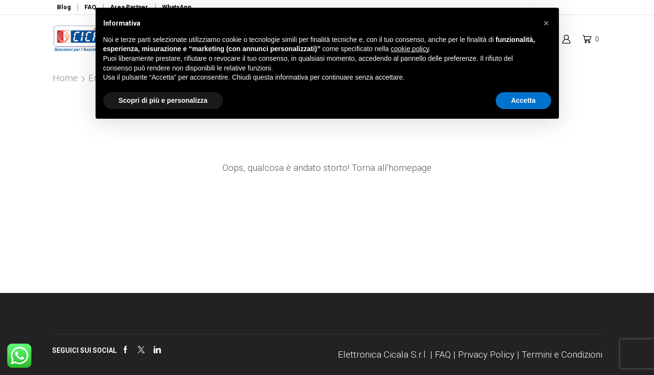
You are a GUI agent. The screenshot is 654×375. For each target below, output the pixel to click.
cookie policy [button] (409, 49)
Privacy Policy (486, 354)
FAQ (443, 354)
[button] (546, 23)
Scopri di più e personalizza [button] (163, 100)
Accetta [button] (523, 100)
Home (65, 77)
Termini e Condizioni (562, 354)
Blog (64, 7)
